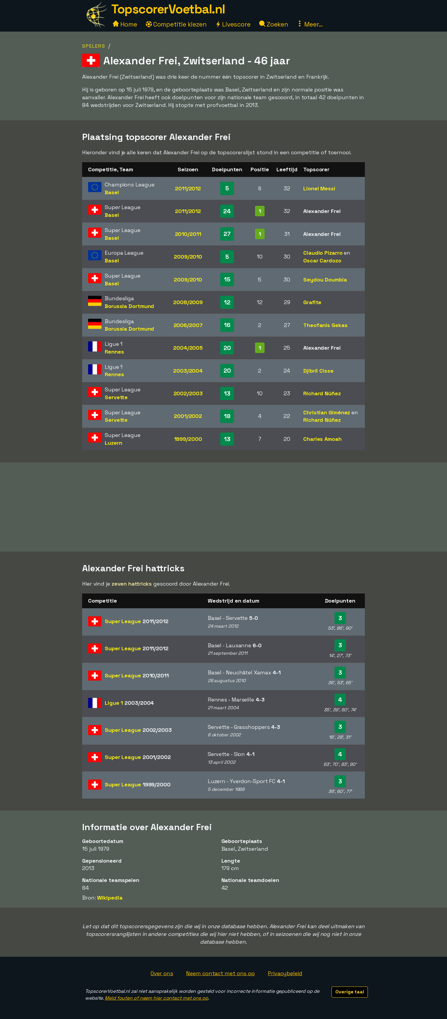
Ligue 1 (129, 702)
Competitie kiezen (176, 24)
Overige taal (349, 992)
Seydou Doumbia (325, 279)
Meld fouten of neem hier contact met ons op (156, 998)
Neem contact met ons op (220, 973)
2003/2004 (188, 370)
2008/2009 (188, 302)
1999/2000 (188, 438)
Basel (112, 192)
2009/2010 (188, 256)
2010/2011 (188, 234)
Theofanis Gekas (325, 325)
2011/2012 (188, 188)
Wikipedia (109, 897)
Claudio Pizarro (323, 252)
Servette (116, 397)
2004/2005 (188, 347)
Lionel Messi (319, 188)
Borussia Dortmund (129, 306)
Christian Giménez (326, 412)
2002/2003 (188, 393)
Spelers (93, 46)
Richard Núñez (322, 393)
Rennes (114, 351)
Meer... (310, 24)
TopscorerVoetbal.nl (168, 9)
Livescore (233, 24)
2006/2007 (188, 325)
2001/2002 (188, 416)
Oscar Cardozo (322, 260)
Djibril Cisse (318, 370)
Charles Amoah (322, 438)
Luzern (113, 442)
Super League (136, 621)
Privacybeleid (285, 973)
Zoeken (273, 24)
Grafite (312, 302)
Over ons (162, 973)
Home (125, 24)
